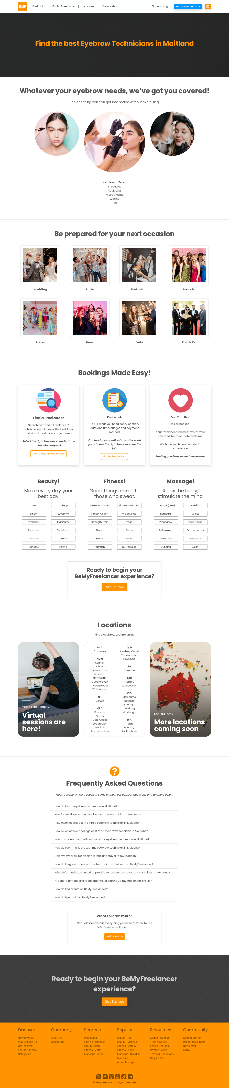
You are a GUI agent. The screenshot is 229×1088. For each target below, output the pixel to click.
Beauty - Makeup (127, 1041)
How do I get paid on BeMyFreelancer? (80, 897)
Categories (109, 6)
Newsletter (189, 1046)
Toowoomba (129, 655)
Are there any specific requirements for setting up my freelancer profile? (103, 881)
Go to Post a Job (114, 456)
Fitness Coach (99, 513)
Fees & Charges (159, 1046)
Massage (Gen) (166, 505)
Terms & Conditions (162, 1054)
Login (166, 6)
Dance (129, 538)
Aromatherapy (195, 530)
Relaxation (166, 538)
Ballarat (129, 701)
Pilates (100, 530)
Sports (195, 513)
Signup (156, 6)
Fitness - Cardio (126, 1046)
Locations (87, 6)
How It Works (26, 1037)
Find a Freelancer (63, 6)
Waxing (63, 538)
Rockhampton (100, 731)
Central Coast (100, 670)
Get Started (114, 587)
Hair (34, 505)
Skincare (34, 547)
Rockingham (129, 731)
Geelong (129, 708)
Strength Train (99, 522)
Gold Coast (100, 719)
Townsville (129, 659)
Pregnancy (165, 522)
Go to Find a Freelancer (48, 454)
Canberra (100, 651)
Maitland (99, 674)
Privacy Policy (158, 1050)
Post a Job (39, 6)
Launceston (129, 685)
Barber (34, 513)
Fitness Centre (93, 1050)
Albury (100, 666)
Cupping (166, 547)
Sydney (99, 662)
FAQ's (186, 1050)
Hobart (129, 681)
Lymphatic (195, 538)
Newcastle (99, 678)
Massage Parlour (94, 1054)
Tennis (129, 530)
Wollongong (99, 689)
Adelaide (129, 670)
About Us (56, 1037)
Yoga (129, 522)
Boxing (100, 538)
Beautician (63, 530)
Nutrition (100, 547)
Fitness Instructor (129, 505)
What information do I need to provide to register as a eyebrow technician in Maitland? (112, 872)
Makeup (63, 505)
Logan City (99, 723)
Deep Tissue (195, 522)
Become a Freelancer (188, 6)
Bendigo (129, 704)
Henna (63, 547)
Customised (129, 547)
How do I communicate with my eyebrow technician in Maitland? (97, 848)
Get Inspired (25, 1046)
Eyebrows (63, 513)
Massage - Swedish (128, 1054)
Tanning (34, 538)
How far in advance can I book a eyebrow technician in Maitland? (97, 814)
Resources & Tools (194, 1041)
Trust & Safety (158, 1041)
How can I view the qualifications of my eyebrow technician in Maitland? (101, 839)
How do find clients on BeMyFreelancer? (81, 889)
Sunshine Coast (129, 651)
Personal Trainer (99, 505)
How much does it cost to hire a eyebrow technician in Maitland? (97, 823)
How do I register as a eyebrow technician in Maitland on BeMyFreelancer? (104, 864)
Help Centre (114, 936)
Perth (129, 723)
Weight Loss (129, 513)
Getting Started (192, 1037)
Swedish (195, 505)
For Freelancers (27, 1050)
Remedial (165, 513)
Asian (195, 547)
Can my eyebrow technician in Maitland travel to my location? (95, 856)
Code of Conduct (160, 1037)
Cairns (100, 716)
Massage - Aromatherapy (125, 1060)
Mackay (100, 727)
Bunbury (129, 727)
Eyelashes (34, 522)
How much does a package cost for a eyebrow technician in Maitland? (101, 831)
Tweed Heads (99, 685)
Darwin (100, 701)
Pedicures (34, 530)
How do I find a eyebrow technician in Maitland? (85, 806)
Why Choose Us (27, 1041)
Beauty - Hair (125, 1037)
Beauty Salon (92, 1046)
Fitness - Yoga (125, 1050)
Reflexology (166, 530)
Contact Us (57, 1041)
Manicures (63, 522)
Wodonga (129, 712)
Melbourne (129, 697)
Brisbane (99, 712)
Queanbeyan (100, 681)
